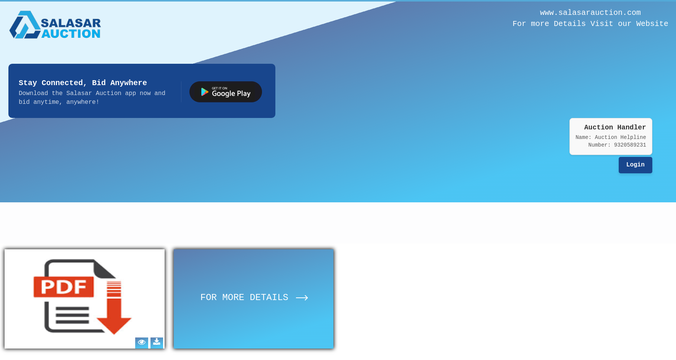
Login (635, 165)
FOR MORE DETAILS (254, 297)
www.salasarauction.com (590, 13)
